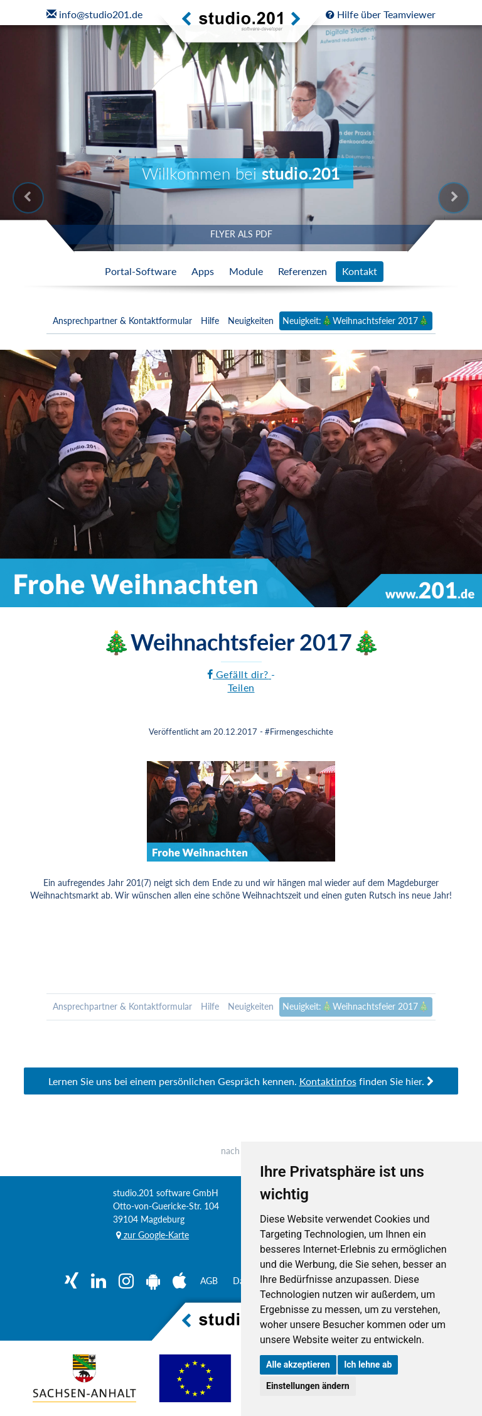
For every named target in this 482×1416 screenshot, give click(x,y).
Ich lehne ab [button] (368, 1364)
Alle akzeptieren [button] (298, 1364)
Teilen (241, 687)
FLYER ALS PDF (241, 234)
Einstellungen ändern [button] (308, 1386)
